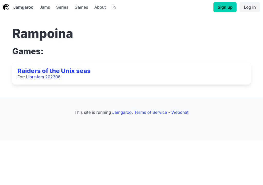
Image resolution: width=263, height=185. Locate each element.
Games (81, 7)
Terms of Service (150, 112)
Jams (45, 7)
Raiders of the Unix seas (54, 71)
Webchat (180, 112)
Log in (250, 7)
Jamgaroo (18, 7)
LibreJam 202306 (43, 76)
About (100, 7)
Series (62, 7)
